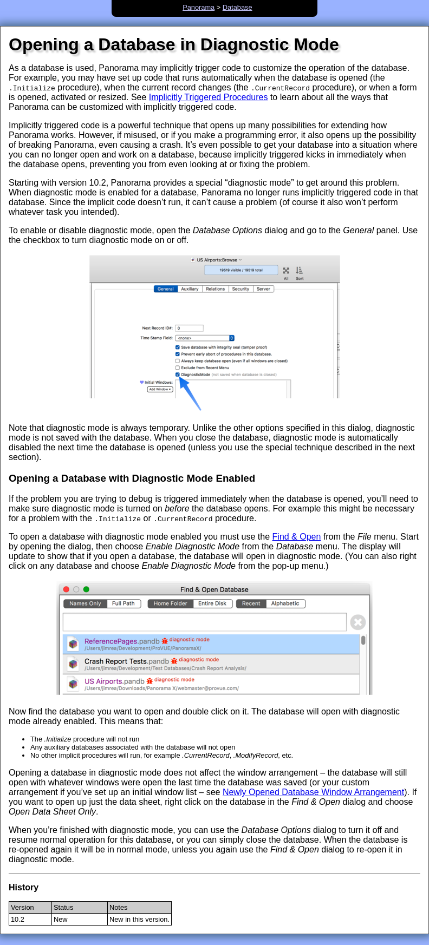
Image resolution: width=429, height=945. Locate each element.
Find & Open (296, 536)
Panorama (198, 7)
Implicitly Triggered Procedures (208, 97)
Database (237, 7)
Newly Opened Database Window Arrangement (313, 792)
